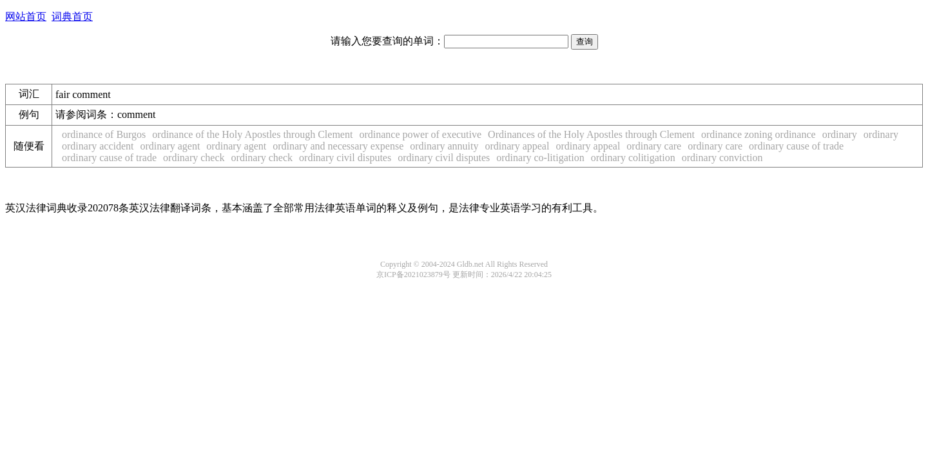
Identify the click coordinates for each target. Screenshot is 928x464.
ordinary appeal (517, 145)
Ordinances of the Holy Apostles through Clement (591, 134)
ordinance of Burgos (104, 134)
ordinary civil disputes (345, 157)
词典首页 (72, 16)
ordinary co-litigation (540, 157)
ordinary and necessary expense (338, 145)
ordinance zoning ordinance (758, 134)
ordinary (839, 134)
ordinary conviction (722, 157)
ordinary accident (98, 145)
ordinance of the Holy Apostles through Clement (252, 134)
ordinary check (194, 157)
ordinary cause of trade (796, 145)
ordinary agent (170, 145)
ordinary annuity (444, 145)
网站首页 (25, 16)
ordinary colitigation (633, 157)
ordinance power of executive (420, 134)
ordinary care (653, 145)
